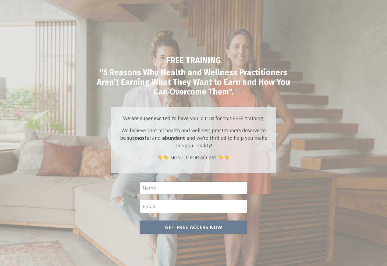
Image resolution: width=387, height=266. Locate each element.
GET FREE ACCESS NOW (193, 228)
